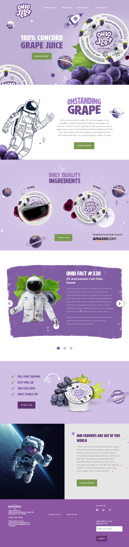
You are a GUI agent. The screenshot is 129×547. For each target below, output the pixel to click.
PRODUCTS (82, 8)
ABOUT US (67, 8)
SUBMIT (101, 539)
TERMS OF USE (71, 514)
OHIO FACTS (101, 8)
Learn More (87, 483)
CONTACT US (49, 8)
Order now (63, 237)
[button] (9, 303)
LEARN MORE (84, 146)
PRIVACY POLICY (55, 514)
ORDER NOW (42, 56)
